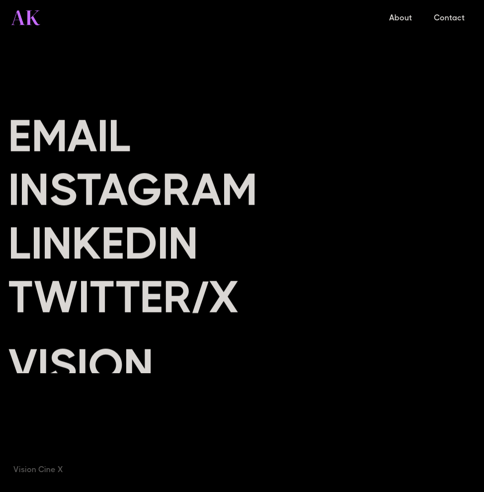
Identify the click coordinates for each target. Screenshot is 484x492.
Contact (449, 17)
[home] (25, 17)
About (400, 17)
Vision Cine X (38, 469)
